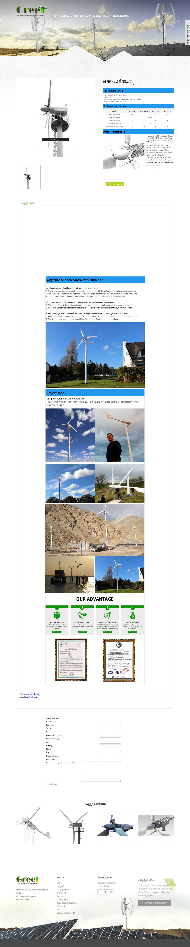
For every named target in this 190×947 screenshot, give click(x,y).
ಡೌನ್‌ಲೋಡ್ (85, 16)
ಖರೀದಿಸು (75, 16)
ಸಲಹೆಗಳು (96, 16)
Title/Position (51, 728)
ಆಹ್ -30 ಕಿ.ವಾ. (32, 697)
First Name (50, 721)
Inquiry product (51, 759)
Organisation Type (53, 739)
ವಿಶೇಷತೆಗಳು (117, 184)
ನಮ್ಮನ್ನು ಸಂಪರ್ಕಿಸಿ (121, 16)
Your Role (49, 732)
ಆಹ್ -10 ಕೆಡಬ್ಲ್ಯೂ (33, 694)
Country (49, 745)
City (47, 742)
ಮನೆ (56, 16)
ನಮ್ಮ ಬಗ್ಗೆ (107, 16)
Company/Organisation (54, 735)
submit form (52, 784)
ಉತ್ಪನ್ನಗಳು (64, 16)
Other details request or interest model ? (61, 763)
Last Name (50, 725)
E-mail (48, 752)
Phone (48, 749)
